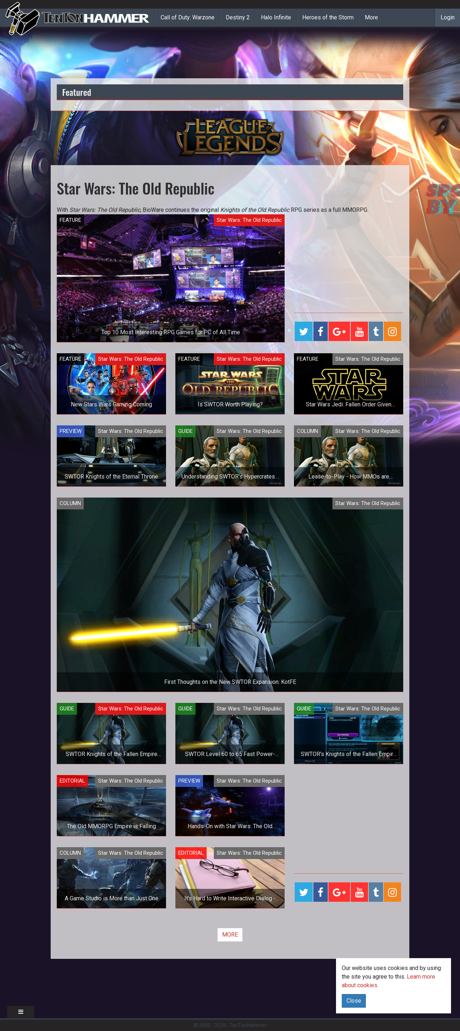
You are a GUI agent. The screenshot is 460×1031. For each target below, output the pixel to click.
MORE (230, 934)
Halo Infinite (276, 17)
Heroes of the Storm (328, 17)
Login (448, 17)
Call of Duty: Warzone (188, 17)
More (371, 17)
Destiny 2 (238, 17)
